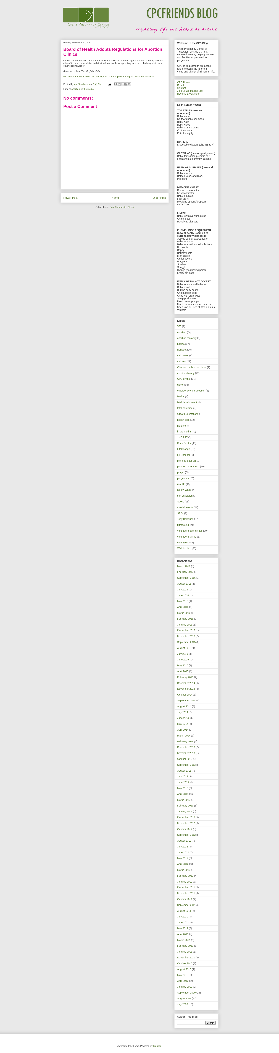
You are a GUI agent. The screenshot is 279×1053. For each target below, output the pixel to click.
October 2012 (184, 829)
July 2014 (182, 712)
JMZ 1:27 (182, 437)
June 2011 (183, 922)
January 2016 (184, 624)
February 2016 (185, 618)
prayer (180, 472)
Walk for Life (184, 548)
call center (183, 355)
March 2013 (183, 799)
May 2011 (182, 928)
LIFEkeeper (183, 454)
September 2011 (186, 905)
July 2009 (182, 1004)
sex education (185, 495)
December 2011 (186, 887)
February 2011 (185, 945)
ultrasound (183, 524)
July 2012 (182, 846)
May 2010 (182, 975)
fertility (180, 396)
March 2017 (183, 566)
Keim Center (184, 443)
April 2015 (182, 671)
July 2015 (182, 653)
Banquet (181, 349)
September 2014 (186, 700)
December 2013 (186, 747)
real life (181, 484)
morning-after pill (186, 460)
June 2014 (183, 718)
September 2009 (186, 992)
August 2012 (184, 840)
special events (185, 507)
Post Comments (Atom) (122, 207)
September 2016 (186, 577)
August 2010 (184, 969)
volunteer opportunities (189, 530)
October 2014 (184, 694)
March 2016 (183, 612)
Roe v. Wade (184, 489)
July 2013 (182, 776)
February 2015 (185, 677)
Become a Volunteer (188, 93)
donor (180, 384)
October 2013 (184, 759)
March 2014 (183, 735)
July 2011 (182, 916)
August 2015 (184, 648)
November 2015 (186, 636)
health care (183, 419)
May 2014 (182, 723)
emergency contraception (191, 390)
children (181, 361)
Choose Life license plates (191, 367)
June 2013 (183, 782)
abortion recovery (186, 338)
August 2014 (184, 706)
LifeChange (183, 449)
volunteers (183, 542)
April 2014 (182, 729)
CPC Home (183, 82)
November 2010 (186, 957)
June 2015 (183, 659)
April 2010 (182, 980)
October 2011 (184, 899)
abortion (76, 89)
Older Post (159, 197)
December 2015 (186, 630)
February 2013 (185, 805)
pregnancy (183, 478)
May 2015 (182, 665)
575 (179, 326)
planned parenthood (188, 466)
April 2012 (182, 864)
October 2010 (184, 963)
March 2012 (183, 869)
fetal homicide (185, 408)
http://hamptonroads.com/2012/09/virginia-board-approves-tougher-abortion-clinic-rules (109, 76)
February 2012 (185, 875)
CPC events (184, 378)
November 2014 (186, 688)
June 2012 (183, 852)
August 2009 (184, 998)
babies (181, 344)
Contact (181, 88)
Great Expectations (187, 414)
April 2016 (182, 607)
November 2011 (186, 893)
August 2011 (184, 910)
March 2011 (183, 940)
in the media (87, 89)
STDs (180, 513)
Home (115, 197)
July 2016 (182, 589)
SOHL (180, 501)
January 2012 (184, 881)
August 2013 (184, 770)
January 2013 (184, 811)
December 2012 (186, 817)
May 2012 (182, 858)
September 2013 (186, 764)
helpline (181, 425)
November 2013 (186, 753)
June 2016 (183, 595)
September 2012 (186, 834)
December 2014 (186, 683)
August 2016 (184, 583)
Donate (181, 85)
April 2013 (182, 794)
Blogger (157, 1046)
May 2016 (182, 601)
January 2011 (184, 951)
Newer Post (70, 197)
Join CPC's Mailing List (190, 90)
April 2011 (182, 934)
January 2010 (184, 986)
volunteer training (186, 536)
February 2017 (185, 571)
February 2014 (185, 741)
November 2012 (186, 823)
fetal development (187, 402)
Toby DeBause (185, 519)
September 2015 (186, 642)
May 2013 (182, 788)
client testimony (185, 373)
